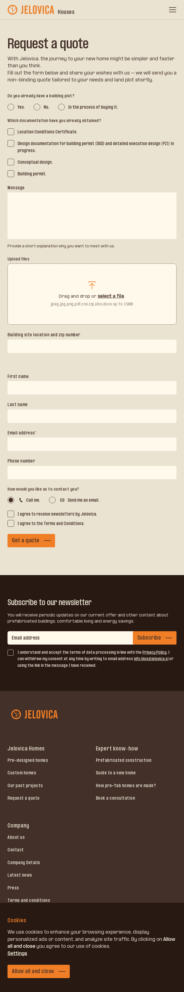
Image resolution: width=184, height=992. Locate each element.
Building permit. (32, 173)
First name (18, 376)
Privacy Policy (154, 652)
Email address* (22, 432)
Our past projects (25, 785)
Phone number (21, 460)
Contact (16, 849)
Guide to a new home (116, 772)
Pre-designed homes (28, 760)
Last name (18, 404)
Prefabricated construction (124, 760)
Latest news (20, 874)
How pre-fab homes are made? (126, 785)
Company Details (24, 862)
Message (16, 187)
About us (16, 837)
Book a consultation (115, 797)
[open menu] (172, 9)
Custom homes (22, 772)
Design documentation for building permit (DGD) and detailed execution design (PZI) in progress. (96, 147)
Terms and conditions (29, 900)
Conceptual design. (35, 162)
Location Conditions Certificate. (47, 131)
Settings (17, 953)
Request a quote (24, 797)
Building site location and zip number (44, 334)
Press (13, 887)
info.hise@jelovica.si (151, 658)
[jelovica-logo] (31, 9)
